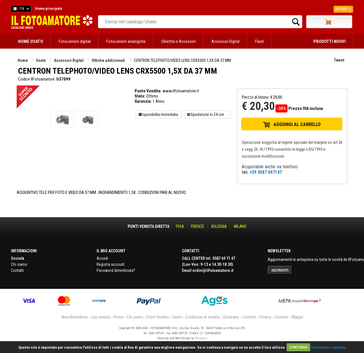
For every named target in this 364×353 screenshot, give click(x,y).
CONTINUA (298, 347)
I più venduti (100, 317)
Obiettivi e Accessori (178, 41)
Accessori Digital (225, 41)
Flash (259, 41)
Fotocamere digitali (75, 41)
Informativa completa (328, 347)
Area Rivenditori (75, 317)
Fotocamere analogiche (126, 41)
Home (23, 60)
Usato (41, 60)
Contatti (17, 270)
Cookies (281, 317)
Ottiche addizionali (109, 60)
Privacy (265, 317)
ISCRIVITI (280, 270)
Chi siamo (19, 264)
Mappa (297, 317)
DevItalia (201, 338)
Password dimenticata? (116, 270)
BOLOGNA (219, 226)
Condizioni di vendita (202, 317)
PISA (180, 226)
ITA (20, 9)
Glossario (231, 317)
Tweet (339, 60)
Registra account (110, 264)
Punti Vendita (158, 317)
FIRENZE (197, 226)
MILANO (240, 226)
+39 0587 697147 (266, 172)
